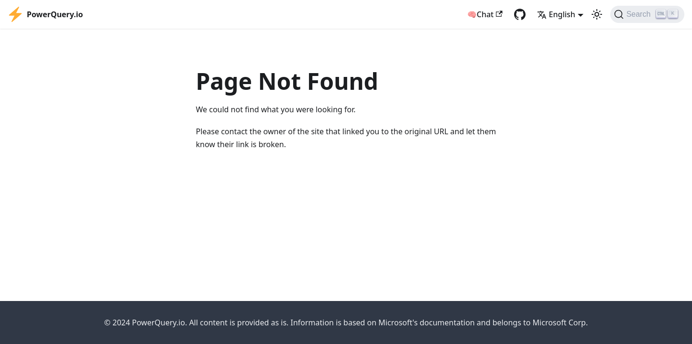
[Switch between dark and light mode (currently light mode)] (596, 14)
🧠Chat (485, 14)
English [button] (556, 14)
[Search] (647, 14)
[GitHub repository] (519, 14)
